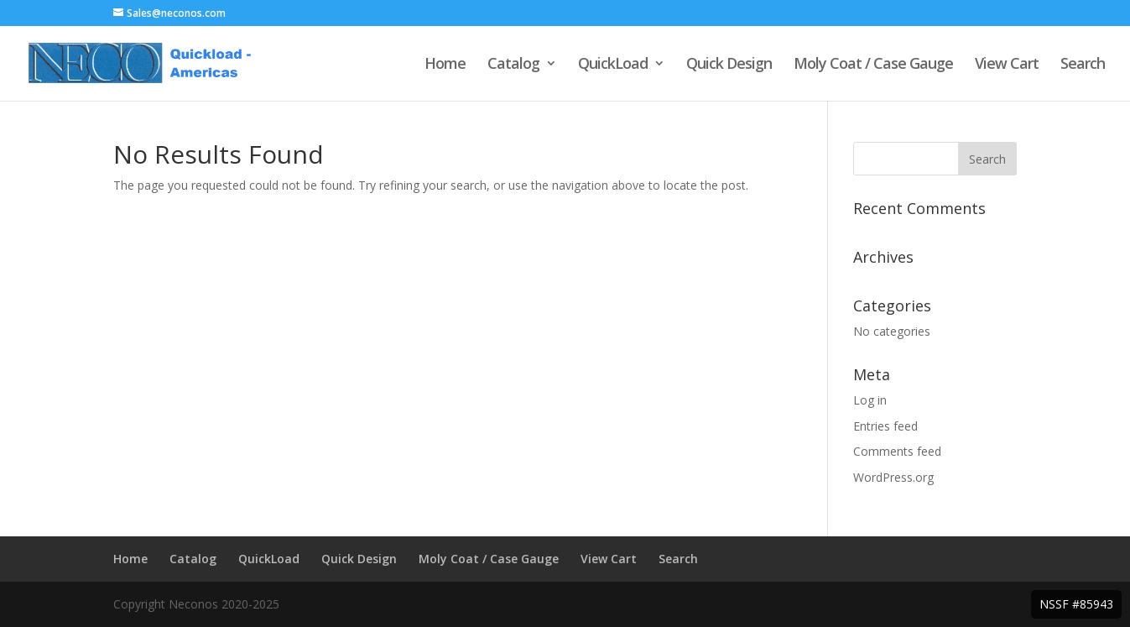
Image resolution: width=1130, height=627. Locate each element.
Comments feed (897, 451)
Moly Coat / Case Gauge (873, 65)
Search (1082, 65)
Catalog (513, 65)
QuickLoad (613, 65)
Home (445, 65)
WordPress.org (893, 477)
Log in (870, 400)
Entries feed (885, 426)
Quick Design (729, 65)
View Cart (1007, 65)
